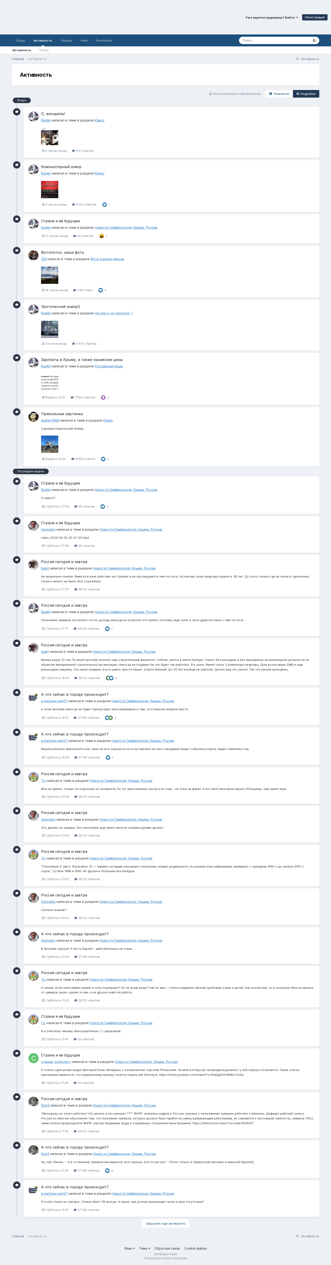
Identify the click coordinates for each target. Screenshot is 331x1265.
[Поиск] (265, 40)
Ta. (43, 781)
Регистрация (315, 17)
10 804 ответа (83, 459)
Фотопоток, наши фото (62, 252)
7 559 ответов (83, 397)
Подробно (306, 94)
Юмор (99, 120)
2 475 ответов (84, 343)
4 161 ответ (83, 290)
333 (44, 259)
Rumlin (46, 120)
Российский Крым (109, 366)
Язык (129, 1248)
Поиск (44, 50)
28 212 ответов (87, 589)
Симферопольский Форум (63, 17)
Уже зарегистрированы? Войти (271, 17)
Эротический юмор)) (60, 306)
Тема (144, 1248)
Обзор (20, 40)
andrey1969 (50, 420)
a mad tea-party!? (54, 701)
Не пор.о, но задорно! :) (114, 313)
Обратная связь (167, 1248)
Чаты (84, 40)
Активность (42, 42)
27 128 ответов (86, 717)
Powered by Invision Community (165, 1258)
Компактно (279, 94)
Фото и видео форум (107, 259)
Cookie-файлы (195, 1248)
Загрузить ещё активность (165, 1223)
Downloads (104, 40)
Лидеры (66, 40)
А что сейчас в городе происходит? (74, 694)
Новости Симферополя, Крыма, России (126, 227)
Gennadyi (48, 529)
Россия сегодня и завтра (64, 561)
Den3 (45, 1105)
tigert (45, 568)
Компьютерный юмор (61, 166)
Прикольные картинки (62, 413)
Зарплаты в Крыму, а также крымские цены (82, 359)
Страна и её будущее (60, 221)
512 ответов (83, 150)
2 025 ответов (84, 204)
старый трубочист (56, 1062)
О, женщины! (53, 113)
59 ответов (83, 236)
